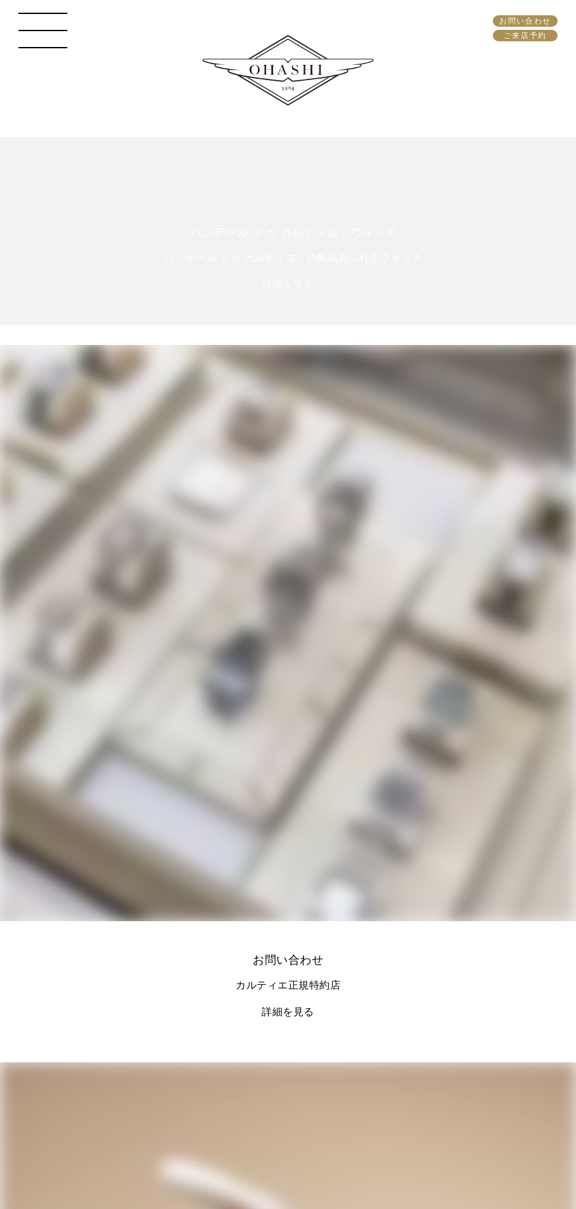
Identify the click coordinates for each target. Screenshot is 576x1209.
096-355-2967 (176, 945)
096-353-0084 (176, 637)
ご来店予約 (525, 35)
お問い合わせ (525, 21)
